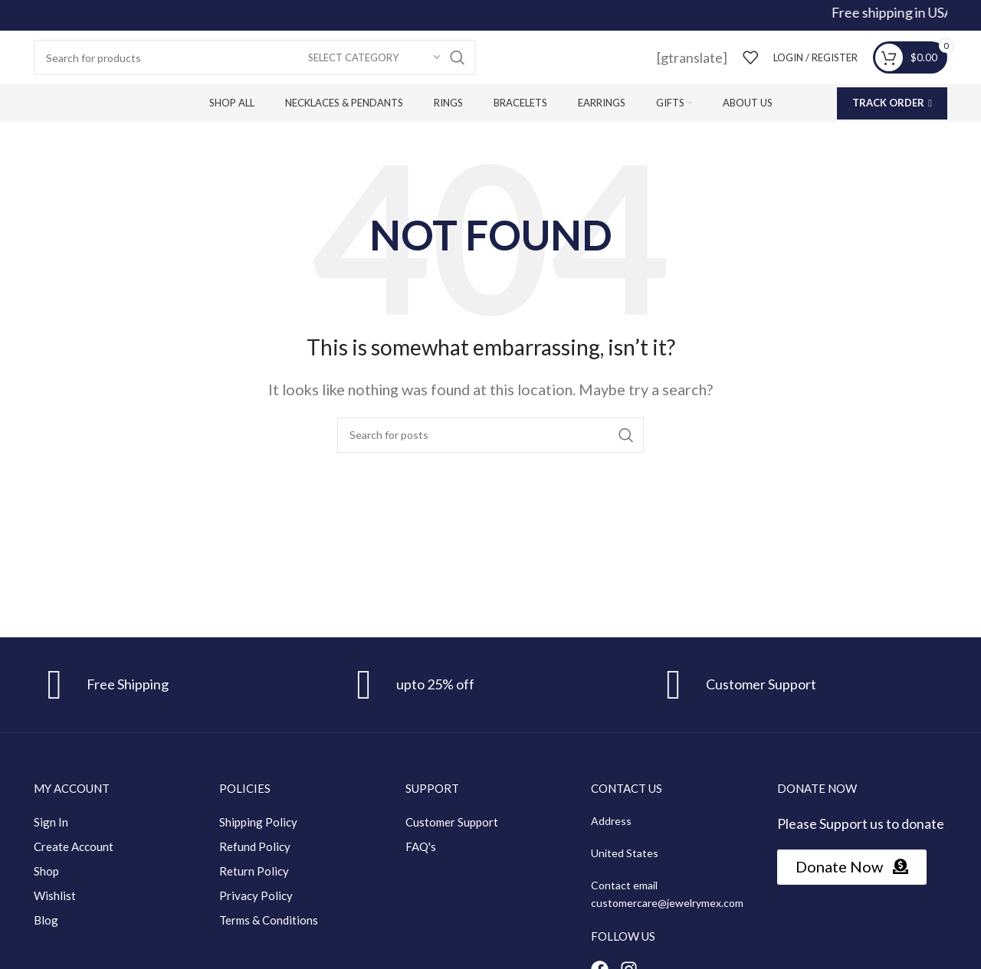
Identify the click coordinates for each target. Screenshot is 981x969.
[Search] (254, 57)
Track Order (892, 103)
